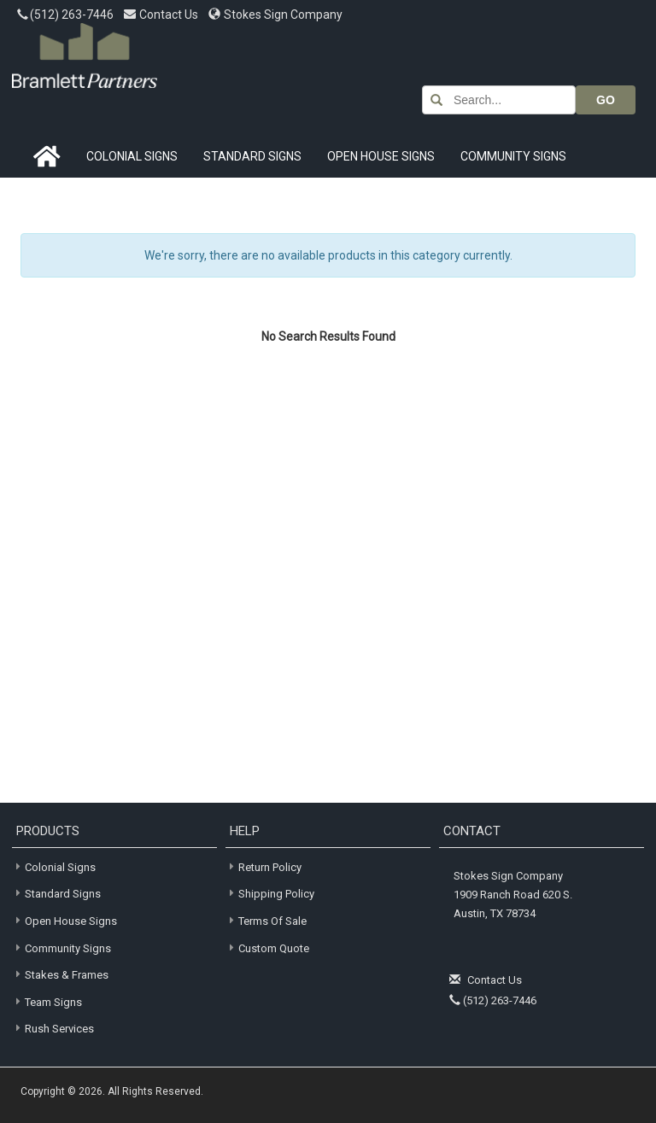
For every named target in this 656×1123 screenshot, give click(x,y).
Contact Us (162, 14)
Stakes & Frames (60, 974)
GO (605, 100)
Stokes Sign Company (275, 14)
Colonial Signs (132, 156)
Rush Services (53, 1028)
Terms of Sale (272, 921)
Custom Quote (273, 948)
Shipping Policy (276, 893)
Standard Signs (252, 156)
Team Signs (47, 1001)
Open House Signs (381, 156)
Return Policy (270, 867)
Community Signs (513, 156)
